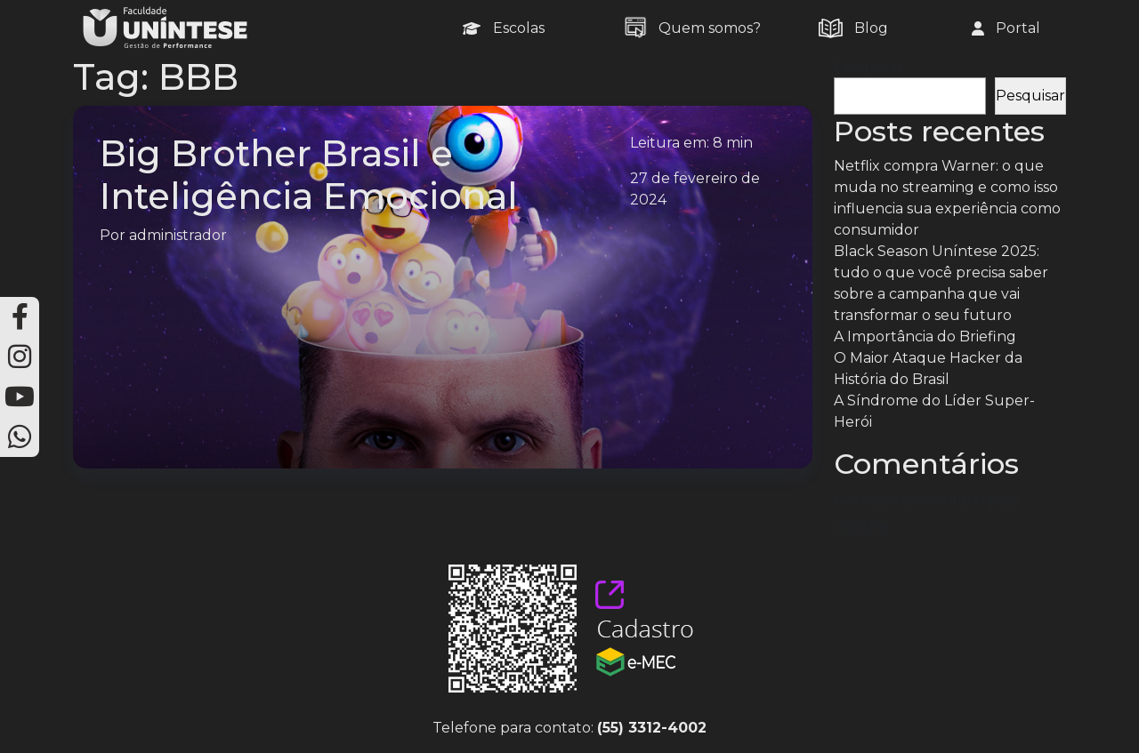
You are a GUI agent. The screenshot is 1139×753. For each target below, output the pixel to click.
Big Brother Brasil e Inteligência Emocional (309, 175)
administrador (178, 235)
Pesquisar (868, 66)
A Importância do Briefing (925, 336)
